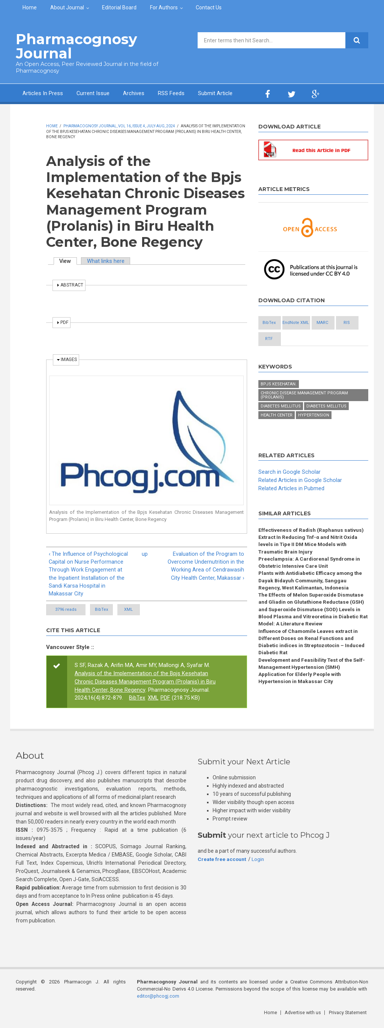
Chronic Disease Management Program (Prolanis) (304, 411)
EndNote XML (318, 322)
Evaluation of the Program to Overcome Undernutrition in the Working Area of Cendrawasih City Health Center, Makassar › (206, 565)
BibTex (109, 610)
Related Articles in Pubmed (291, 505)
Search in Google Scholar (289, 488)
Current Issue (93, 93)
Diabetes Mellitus (326, 423)
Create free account (222, 864)
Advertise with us (304, 1016)
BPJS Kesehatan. (279, 400)
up (145, 553)
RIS (318, 339)
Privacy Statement (349, 1016)
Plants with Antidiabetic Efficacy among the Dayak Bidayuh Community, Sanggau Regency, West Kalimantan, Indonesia (311, 598)
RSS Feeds (171, 93)
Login (259, 864)
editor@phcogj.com (158, 1000)
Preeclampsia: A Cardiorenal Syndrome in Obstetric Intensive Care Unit (310, 580)
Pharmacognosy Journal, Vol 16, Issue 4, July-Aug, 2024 (119, 126)
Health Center (276, 432)
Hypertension (313, 432)
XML (153, 610)
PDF (166, 698)
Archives (134, 93)
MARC (277, 339)
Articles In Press (42, 93)
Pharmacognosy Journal (73, 46)
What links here (106, 260)
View (69, 260)
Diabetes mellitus (281, 423)
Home (29, 7)
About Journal (67, 7)
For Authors (164, 7)
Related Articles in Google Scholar (300, 497)
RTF (277, 355)
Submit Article (215, 93)
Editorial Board (119, 7)
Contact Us (209, 7)
